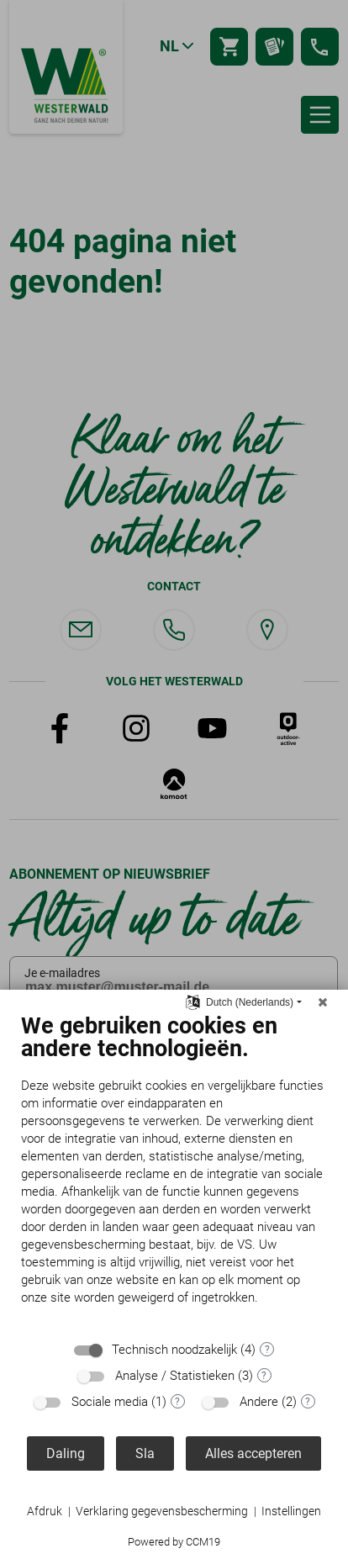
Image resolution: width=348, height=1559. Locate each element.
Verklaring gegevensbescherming (162, 1511)
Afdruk (44, 1511)
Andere (259, 1401)
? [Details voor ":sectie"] (267, 1350)
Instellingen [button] (291, 1511)
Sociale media (109, 1401)
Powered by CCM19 (174, 1541)
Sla (145, 1453)
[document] (174, 1172)
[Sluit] (322, 1002)
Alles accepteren (253, 1453)
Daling (65, 1453)
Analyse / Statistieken (175, 1375)
